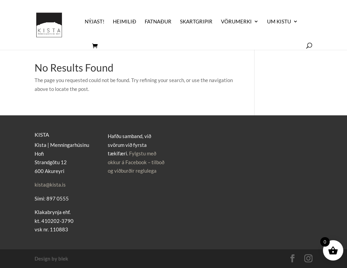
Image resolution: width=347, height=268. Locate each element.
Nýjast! (94, 21)
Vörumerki (236, 21)
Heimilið (124, 21)
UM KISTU (279, 21)
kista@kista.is (50, 184)
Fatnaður (158, 21)
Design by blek (51, 258)
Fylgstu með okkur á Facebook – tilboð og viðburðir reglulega (136, 162)
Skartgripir (196, 21)
